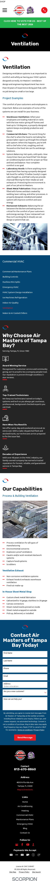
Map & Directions (25, 789)
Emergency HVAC (25, 824)
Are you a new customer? (14, 691)
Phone (6, 668)
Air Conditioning (25, 806)
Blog (25, 828)
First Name (8, 653)
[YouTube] (27, 844)
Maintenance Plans (25, 819)
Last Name (8, 661)
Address (7, 684)
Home (25, 802)
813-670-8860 (25, 769)
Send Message (25, 737)
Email (6, 676)
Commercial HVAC (25, 815)
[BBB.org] (33, 844)
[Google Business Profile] (16, 844)
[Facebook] (22, 844)
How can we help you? (13, 699)
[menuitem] (25, 271)
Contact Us (25, 833)
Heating (25, 810)
